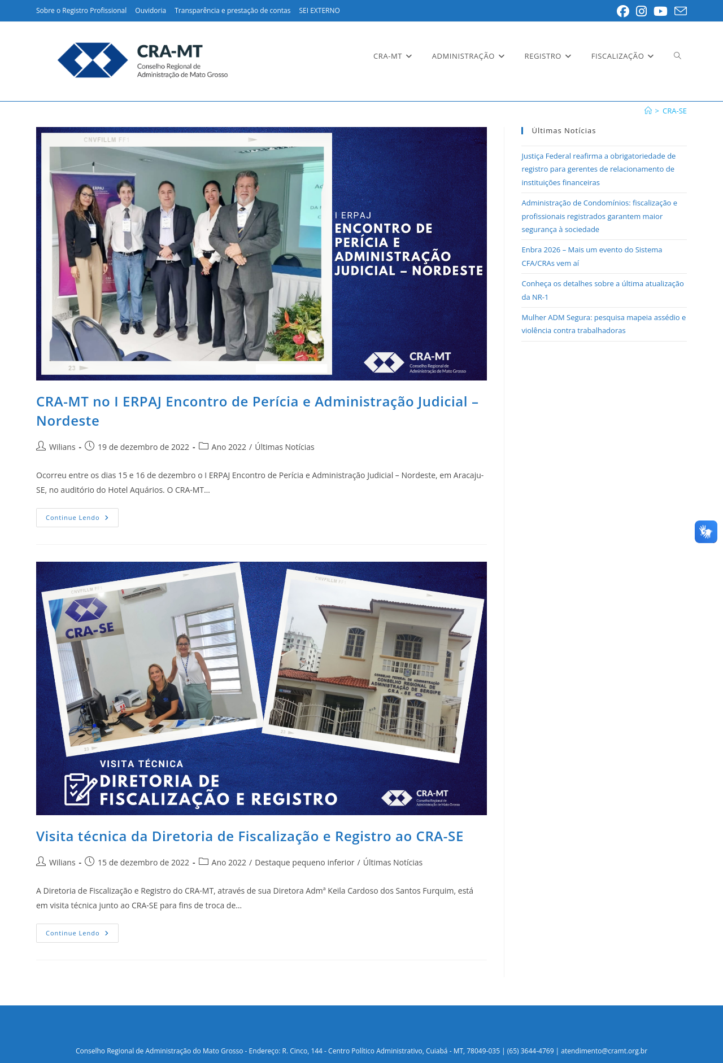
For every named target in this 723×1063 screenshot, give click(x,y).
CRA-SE (675, 111)
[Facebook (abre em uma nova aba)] (623, 11)
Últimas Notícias (285, 446)
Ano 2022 (229, 446)
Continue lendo (82, 519)
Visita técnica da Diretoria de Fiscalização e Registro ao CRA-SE (250, 835)
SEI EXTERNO (319, 10)
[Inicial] (648, 111)
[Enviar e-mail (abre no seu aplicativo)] (679, 11)
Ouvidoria (150, 10)
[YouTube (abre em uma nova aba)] (660, 11)
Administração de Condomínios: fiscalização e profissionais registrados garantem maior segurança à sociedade (599, 216)
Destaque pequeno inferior (304, 862)
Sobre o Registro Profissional (81, 10)
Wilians (62, 446)
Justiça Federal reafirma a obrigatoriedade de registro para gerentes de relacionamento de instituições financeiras (598, 169)
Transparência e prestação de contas (232, 10)
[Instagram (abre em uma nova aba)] (641, 11)
